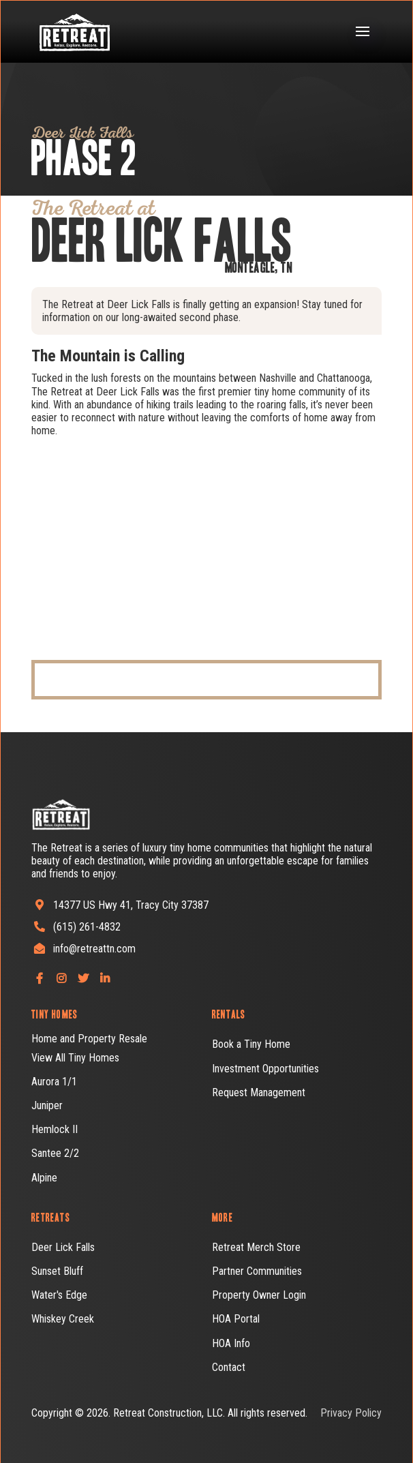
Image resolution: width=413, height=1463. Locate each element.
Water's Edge (59, 1294)
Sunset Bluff (57, 1271)
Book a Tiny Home (251, 1044)
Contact (228, 1367)
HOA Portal (236, 1318)
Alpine (44, 1177)
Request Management (258, 1092)
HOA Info (231, 1343)
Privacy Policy (351, 1412)
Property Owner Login (259, 1294)
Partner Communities (257, 1271)
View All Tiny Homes (75, 1057)
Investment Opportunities (265, 1068)
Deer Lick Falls (63, 1247)
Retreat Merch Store (256, 1247)
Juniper (47, 1105)
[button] (362, 31)
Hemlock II (54, 1129)
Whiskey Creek (62, 1318)
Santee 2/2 (55, 1153)
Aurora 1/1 (54, 1081)
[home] (65, 32)
